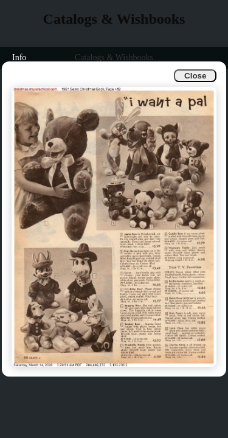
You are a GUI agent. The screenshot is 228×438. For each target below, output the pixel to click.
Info (19, 57)
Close (195, 75)
